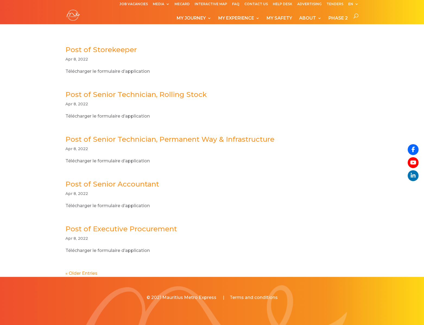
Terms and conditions (254, 297)
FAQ (235, 4)
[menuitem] (353, 5)
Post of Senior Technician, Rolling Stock (136, 94)
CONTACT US (256, 4)
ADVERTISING (309, 4)
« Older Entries (81, 273)
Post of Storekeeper (101, 49)
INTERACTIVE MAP (211, 4)
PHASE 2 (338, 18)
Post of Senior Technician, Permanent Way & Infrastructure (169, 139)
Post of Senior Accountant (112, 184)
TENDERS (335, 4)
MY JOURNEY (191, 18)
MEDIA (158, 4)
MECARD (182, 4)
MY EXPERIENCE (236, 18)
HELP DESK (282, 4)
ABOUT (307, 18)
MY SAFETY (279, 18)
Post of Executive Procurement (121, 229)
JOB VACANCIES (133, 4)
